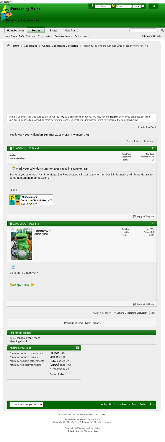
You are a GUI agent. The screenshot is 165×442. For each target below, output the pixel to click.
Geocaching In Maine (126, 404)
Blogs (53, 30)
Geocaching (30, 45)
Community (44, 36)
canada (21, 337)
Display (147, 141)
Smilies (54, 357)
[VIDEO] (54, 364)
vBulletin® (82, 419)
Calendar (31, 36)
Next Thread (92, 322)
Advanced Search (151, 36)
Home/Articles (16, 30)
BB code (54, 353)
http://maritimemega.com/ (33, 177)
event (29, 337)
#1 (153, 147)
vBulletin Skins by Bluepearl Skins (83, 431)
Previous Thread (73, 322)
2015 (12, 337)
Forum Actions (62, 36)
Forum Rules (57, 374)
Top (153, 312)
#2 (153, 223)
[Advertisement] (58, 79)
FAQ (21, 36)
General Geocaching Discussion (60, 45)
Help (153, 6)
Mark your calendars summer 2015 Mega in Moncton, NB (54, 134)
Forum (36, 30)
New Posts (11, 36)
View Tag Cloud (18, 341)
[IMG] (53, 360)
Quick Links (81, 36)
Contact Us (106, 404)
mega (37, 337)
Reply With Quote (143, 216)
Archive (144, 404)
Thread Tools (133, 141)
